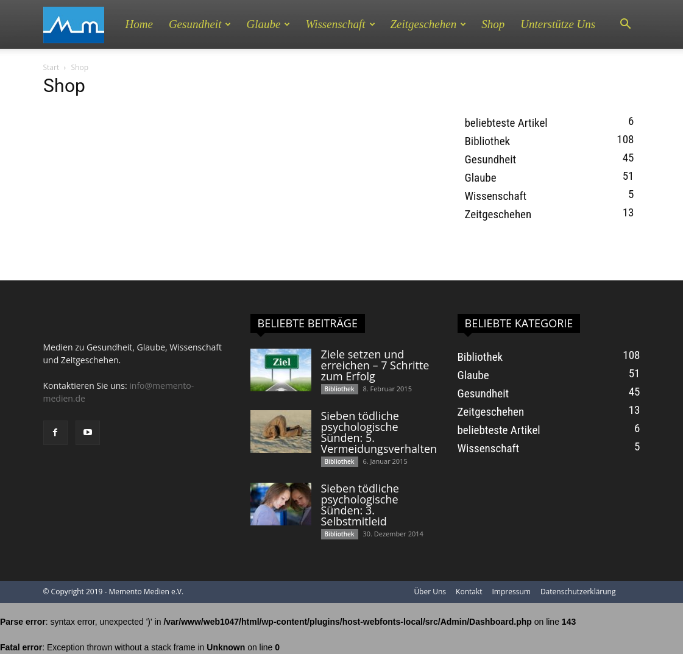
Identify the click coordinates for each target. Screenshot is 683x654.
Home (139, 24)
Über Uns (430, 591)
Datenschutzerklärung (578, 591)
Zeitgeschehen (429, 24)
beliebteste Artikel (506, 123)
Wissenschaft (340, 24)
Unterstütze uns (557, 24)
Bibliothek (488, 141)
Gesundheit (200, 24)
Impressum (511, 591)
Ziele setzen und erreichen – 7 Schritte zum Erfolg (375, 365)
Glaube (268, 24)
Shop (492, 24)
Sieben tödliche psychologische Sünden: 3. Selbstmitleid (360, 504)
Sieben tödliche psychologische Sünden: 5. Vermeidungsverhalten (379, 432)
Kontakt (469, 591)
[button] (625, 24)
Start (51, 67)
